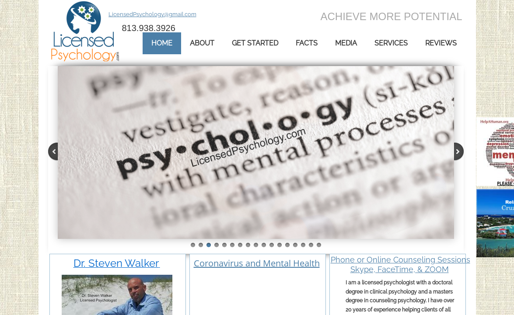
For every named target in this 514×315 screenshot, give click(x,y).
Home (161, 43)
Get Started (255, 43)
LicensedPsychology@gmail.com (152, 14)
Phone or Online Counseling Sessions (400, 259)
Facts (307, 43)
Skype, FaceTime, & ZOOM (399, 269)
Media (346, 43)
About (202, 43)
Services (391, 43)
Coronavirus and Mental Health (257, 263)
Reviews (441, 43)
